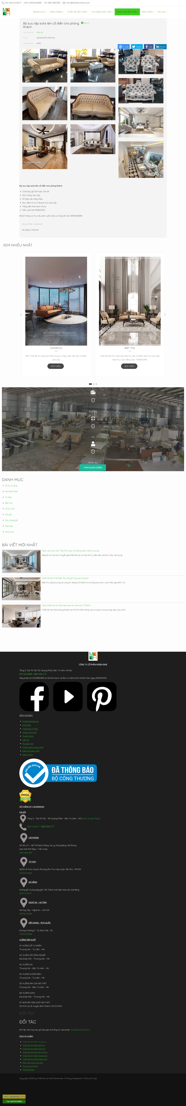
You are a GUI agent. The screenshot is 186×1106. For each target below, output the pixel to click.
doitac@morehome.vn (80, 1030)
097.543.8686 (25, 674)
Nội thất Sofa (11, 491)
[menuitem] (39, 11)
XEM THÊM (55, 366)
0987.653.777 (40, 674)
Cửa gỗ (8, 514)
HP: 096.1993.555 (52, 3)
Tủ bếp (8, 497)
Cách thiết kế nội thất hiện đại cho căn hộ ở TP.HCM (66, 605)
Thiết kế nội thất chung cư (34, 1042)
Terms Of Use (90, 1078)
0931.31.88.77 (29, 826)
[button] (90, 384)
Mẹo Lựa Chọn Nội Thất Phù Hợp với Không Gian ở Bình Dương (70, 551)
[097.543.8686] (16, 1101)
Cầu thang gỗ (11, 520)
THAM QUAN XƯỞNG (93, 467)
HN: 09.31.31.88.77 (11, 3)
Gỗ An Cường (11, 485)
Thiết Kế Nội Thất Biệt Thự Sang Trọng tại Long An (65, 578)
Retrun (85, 23)
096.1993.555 (25, 853)
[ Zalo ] (6, 1096)
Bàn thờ (8, 503)
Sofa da (39, 32)
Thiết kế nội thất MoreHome (50, 1078)
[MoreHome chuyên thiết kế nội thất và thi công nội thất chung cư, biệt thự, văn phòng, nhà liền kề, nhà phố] (6, 12)
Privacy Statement (73, 1078)
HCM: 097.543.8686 (33, 3)
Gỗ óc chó (9, 508)
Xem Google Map (90, 818)
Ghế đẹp (9, 526)
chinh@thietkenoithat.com (76, 3)
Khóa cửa (9, 532)
